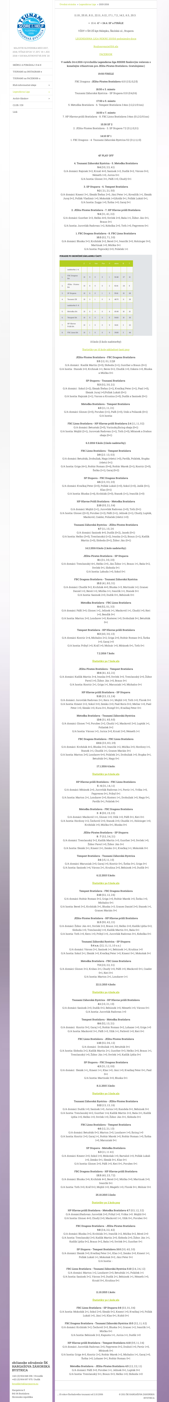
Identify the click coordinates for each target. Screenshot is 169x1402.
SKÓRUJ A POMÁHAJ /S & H (27, 64)
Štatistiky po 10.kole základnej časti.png (105, 349)
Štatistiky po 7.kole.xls (105, 661)
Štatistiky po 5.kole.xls (105, 883)
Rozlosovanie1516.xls (106, 46)
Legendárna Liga (21, 91)
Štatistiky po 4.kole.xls (105, 992)
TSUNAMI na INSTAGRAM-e (27, 71)
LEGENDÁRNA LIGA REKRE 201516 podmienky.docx (105, 38)
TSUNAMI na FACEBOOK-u (26, 78)
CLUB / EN (18, 105)
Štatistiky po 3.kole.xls (105, 1093)
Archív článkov (20, 98)
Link (15, 111)
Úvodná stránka (68, 4)
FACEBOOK (105, 54)
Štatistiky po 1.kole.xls (105, 1300)
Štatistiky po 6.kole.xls (105, 774)
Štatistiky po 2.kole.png (106, 1202)
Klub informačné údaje (24, 85)
